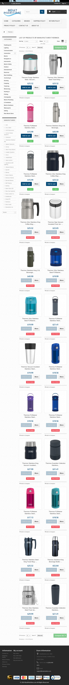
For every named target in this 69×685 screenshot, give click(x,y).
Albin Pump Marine (10, 149)
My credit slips (17, 655)
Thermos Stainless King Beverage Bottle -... (55, 561)
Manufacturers (9, 120)
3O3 (6, 125)
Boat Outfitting (8, 75)
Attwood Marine (9, 167)
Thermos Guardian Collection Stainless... (55, 464)
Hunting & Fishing (6, 93)
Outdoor (6, 67)
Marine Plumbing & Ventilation (8, 101)
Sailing (6, 110)
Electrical (6, 72)
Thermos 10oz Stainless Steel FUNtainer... (55, 271)
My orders (16, 653)
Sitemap (4, 666)
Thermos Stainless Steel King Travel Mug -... (30, 561)
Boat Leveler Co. (9, 193)
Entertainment (8, 69)
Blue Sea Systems (10, 191)
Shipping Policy (39, 21)
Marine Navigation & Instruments (7, 58)
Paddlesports (7, 45)
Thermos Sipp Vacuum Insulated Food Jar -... (55, 223)
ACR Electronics (9, 130)
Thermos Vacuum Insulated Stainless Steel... (30, 368)
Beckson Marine (9, 177)
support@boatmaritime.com (44, 671)
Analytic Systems (9, 152)
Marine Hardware (8, 105)
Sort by (21, 41)
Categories (16, 21)
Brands (27, 21)
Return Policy (54, 21)
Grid (63, 41)
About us (35, 26)
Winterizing (7, 89)
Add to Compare (25, 97)
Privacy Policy (9, 26)
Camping (6, 83)
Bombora (7, 201)
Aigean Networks (9, 144)
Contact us (57, 3)
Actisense (8, 137)
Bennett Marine (9, 180)
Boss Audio (8, 204)
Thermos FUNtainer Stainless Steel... (30, 127)
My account (18, 650)
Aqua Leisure (8, 160)
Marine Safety (8, 64)
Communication (8, 50)
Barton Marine (9, 175)
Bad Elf (7, 169)
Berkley (7, 185)
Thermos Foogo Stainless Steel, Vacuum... (30, 78)
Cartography (7, 97)
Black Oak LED (9, 188)
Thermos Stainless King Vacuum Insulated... (30, 464)
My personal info (18, 660)
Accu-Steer (8, 127)
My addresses (17, 658)
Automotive (7, 53)
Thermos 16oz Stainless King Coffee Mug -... (55, 175)
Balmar (7, 172)
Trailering (6, 86)
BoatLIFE (7, 199)
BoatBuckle (8, 196)
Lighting (6, 47)
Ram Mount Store (9, 113)
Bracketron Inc (9, 207)
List (66, 41)
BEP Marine (8, 183)
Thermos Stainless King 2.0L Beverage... (55, 127)
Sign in (64, 3)
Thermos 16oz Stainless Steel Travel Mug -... (55, 78)
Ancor (7, 155)
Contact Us (23, 26)
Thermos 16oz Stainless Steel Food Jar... (30, 609)
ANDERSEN (8, 157)
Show (41, 41)
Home (6, 21)
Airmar (7, 147)
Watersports (7, 108)
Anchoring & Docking (7, 79)
